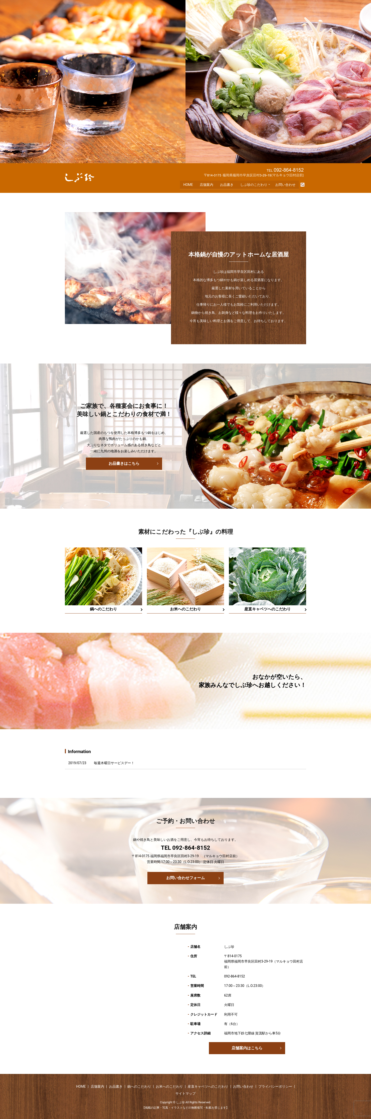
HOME (187, 185)
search (304, 185)
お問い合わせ (285, 185)
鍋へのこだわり (139, 1086)
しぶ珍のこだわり (253, 185)
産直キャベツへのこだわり (208, 1086)
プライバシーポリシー (275, 1086)
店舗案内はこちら (247, 1048)
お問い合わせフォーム (185, 878)
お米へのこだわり (169, 1086)
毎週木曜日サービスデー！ (114, 763)
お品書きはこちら (124, 463)
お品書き (226, 185)
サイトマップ (185, 1093)
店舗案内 (206, 185)
